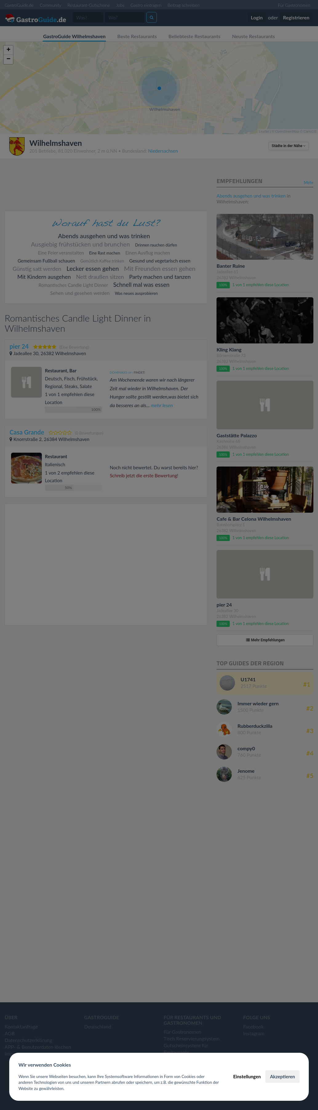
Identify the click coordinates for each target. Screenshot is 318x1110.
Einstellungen (247, 1076)
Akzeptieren (282, 1076)
